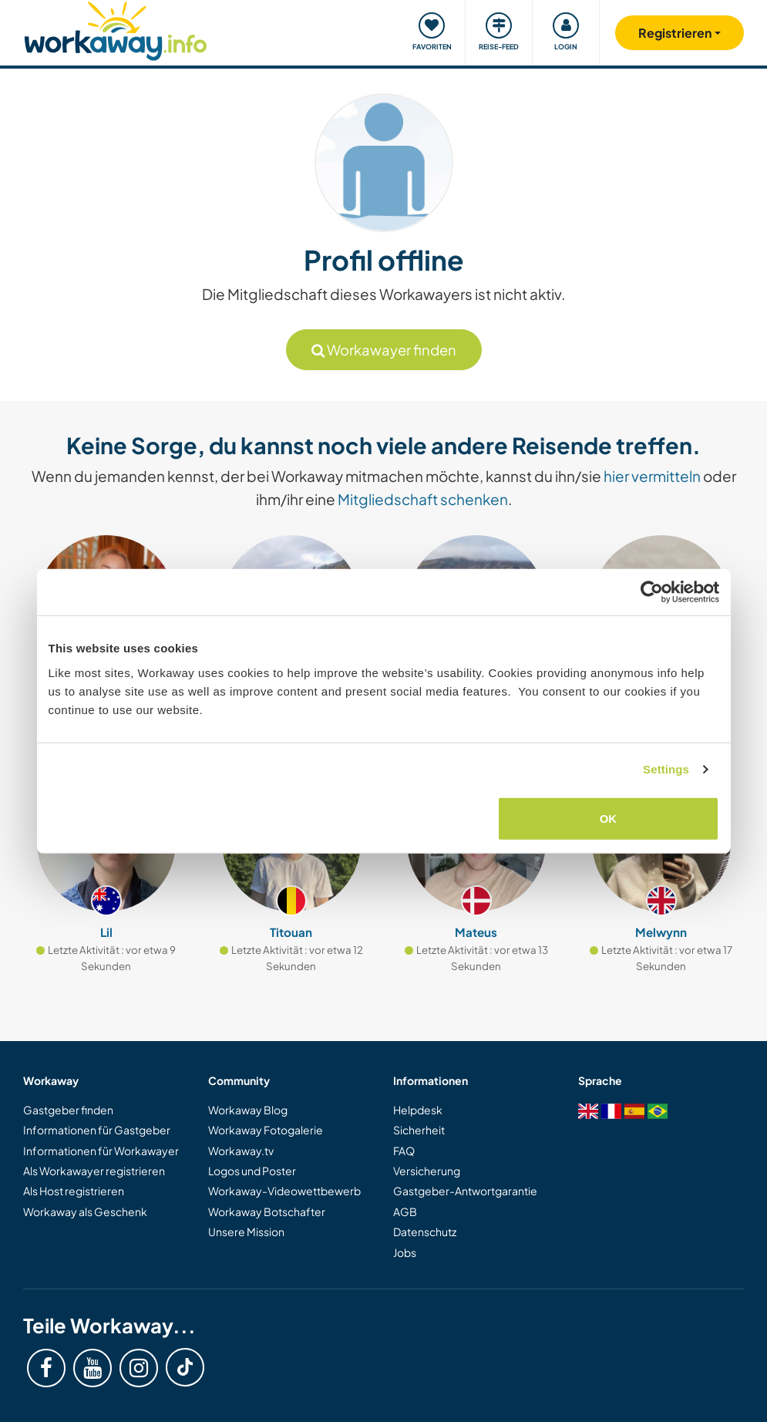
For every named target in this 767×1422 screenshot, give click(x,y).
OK (608, 817)
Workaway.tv (241, 1150)
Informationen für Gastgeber (96, 1130)
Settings (666, 769)
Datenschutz (424, 1231)
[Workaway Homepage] (116, 29)
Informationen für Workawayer (101, 1150)
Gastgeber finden (68, 1110)
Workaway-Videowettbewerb (284, 1191)
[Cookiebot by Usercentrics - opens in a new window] (651, 592)
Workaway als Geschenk (85, 1211)
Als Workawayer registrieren (94, 1171)
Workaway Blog (248, 1110)
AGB (405, 1211)
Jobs (404, 1252)
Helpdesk (417, 1110)
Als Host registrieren (73, 1191)
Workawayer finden (383, 350)
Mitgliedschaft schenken (423, 499)
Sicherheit (419, 1130)
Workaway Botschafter (266, 1211)
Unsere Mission (246, 1231)
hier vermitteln (652, 476)
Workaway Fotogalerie (265, 1130)
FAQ (404, 1150)
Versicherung (426, 1171)
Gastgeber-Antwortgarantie (465, 1191)
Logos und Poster (252, 1171)
